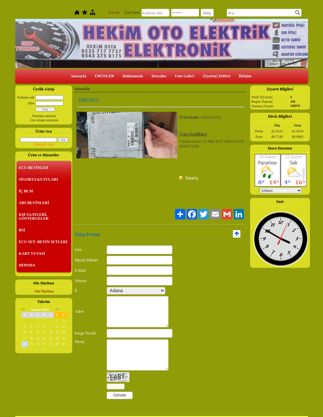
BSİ (22, 230)
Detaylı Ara (44, 144)
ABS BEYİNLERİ (34, 203)
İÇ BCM (26, 191)
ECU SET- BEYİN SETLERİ (43, 242)
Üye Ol (114, 12)
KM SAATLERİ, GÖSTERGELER (34, 216)
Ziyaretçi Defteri (216, 76)
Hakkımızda (132, 76)
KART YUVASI (32, 253)
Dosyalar (159, 76)
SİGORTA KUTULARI (38, 179)
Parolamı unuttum (44, 116)
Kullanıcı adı (26, 97)
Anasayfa (78, 76)
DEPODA (27, 265)
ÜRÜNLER (104, 76)
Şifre (31, 103)
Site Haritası (44, 291)
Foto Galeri (184, 76)
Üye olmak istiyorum (44, 120)
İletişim (245, 76)
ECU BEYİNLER (33, 167)
